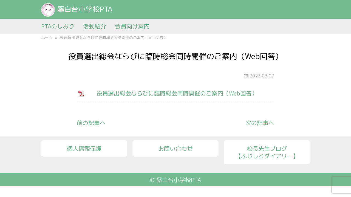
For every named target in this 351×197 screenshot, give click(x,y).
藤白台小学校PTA (76, 9)
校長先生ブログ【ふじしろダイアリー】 (267, 152)
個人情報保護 (84, 148)
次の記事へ (259, 123)
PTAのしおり (57, 26)
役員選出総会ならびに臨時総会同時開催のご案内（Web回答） (177, 93)
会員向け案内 (132, 26)
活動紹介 (94, 26)
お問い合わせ (175, 148)
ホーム (47, 37)
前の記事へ (91, 123)
